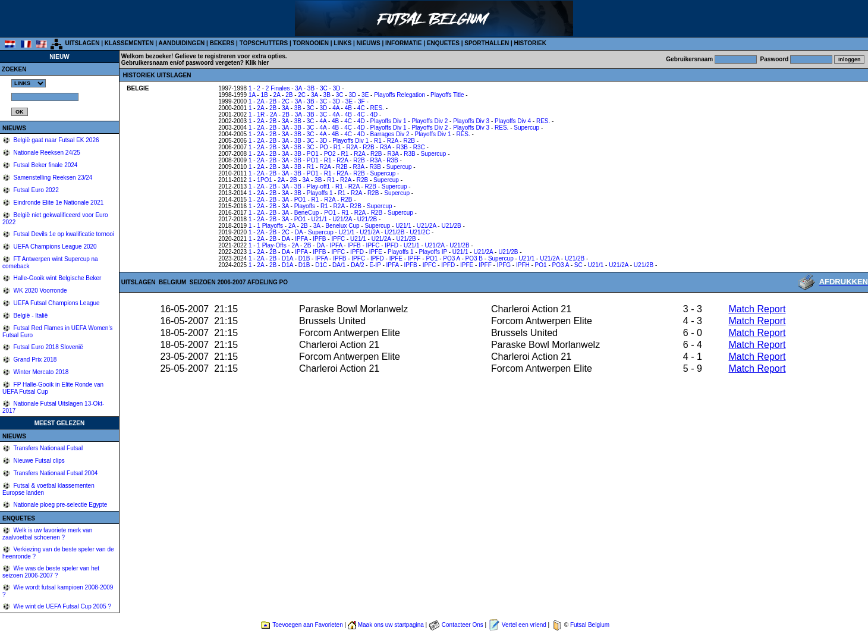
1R (261, 114)
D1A (287, 258)
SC (578, 265)
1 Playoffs (270, 225)
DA (299, 232)
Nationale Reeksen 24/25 (46, 152)
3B (311, 88)
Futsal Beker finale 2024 (45, 165)
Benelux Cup (342, 225)
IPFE (375, 252)
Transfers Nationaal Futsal (47, 448)
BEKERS (222, 43)
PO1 (313, 153)
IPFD (391, 245)
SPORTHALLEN (486, 43)
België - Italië (30, 315)
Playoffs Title (447, 95)
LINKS (342, 43)
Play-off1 (318, 186)
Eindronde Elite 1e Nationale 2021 (58, 202)
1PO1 (264, 180)
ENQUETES (443, 43)
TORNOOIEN (311, 43)
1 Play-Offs (271, 245)
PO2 (330, 153)
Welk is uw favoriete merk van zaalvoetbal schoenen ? (47, 534)
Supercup (526, 127)
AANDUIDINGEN (182, 43)
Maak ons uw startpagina (391, 625)
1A (252, 95)
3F (361, 101)
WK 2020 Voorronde (39, 290)
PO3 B (474, 258)
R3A (385, 147)
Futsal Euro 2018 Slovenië (47, 347)
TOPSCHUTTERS (264, 43)
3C (324, 88)
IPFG (504, 265)
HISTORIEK (530, 43)
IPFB (319, 239)
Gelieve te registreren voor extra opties (230, 56)
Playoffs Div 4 (513, 121)
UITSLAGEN (82, 43)
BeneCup (306, 212)
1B (264, 95)
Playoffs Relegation (399, 95)
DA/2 (357, 265)
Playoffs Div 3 (471, 121)
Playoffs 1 (320, 193)
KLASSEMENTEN (129, 43)
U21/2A (342, 219)
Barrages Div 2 (390, 134)
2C (302, 95)
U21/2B (367, 219)
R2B (408, 140)
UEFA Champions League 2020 (54, 246)
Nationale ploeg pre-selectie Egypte (60, 504)
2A (277, 95)
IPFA (301, 239)
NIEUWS (368, 43)
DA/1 (338, 265)
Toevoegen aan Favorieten (307, 625)
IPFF (414, 258)
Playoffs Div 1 (388, 121)
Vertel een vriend (524, 625)
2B (289, 95)
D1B (304, 258)
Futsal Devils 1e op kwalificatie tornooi (63, 234)
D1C (321, 265)
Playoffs (304, 206)
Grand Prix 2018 (34, 359)
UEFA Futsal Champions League (56, 303)
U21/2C (420, 232)
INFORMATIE (403, 43)
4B (348, 108)
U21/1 (320, 219)
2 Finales (278, 88)
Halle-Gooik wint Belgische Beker (57, 278)
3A (298, 88)
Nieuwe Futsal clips (38, 460)
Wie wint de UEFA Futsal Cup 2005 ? (61, 606)
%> (28, 83)
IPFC (338, 239)
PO (323, 147)
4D (374, 114)
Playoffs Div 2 (429, 121)
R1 (378, 140)
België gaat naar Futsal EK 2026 (55, 140)
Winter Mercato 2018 (40, 372)
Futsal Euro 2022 (35, 190)
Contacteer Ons (462, 625)
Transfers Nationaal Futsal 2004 (55, 473)
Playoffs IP (433, 252)
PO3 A (451, 258)
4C (361, 108)
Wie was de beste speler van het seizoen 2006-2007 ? (50, 572)
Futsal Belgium (589, 625)
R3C (419, 147)
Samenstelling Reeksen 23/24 (52, 177)
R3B (401, 147)
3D (337, 88)
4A (335, 108)
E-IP (374, 265)
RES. (377, 108)
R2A (392, 140)
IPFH (523, 265)
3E (365, 95)
